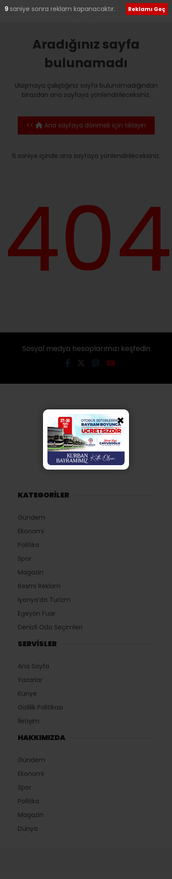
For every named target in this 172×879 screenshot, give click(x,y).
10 (8, 8)
